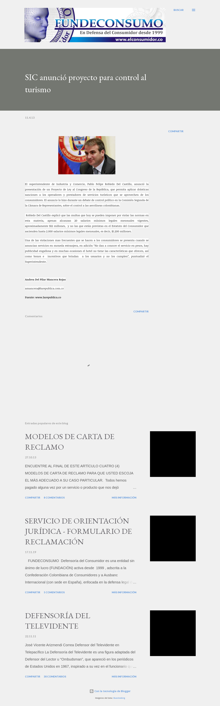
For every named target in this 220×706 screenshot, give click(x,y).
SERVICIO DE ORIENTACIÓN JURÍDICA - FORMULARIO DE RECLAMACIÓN (78, 531)
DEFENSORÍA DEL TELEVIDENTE (57, 620)
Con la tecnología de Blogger (110, 691)
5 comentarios (54, 592)
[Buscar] (179, 10)
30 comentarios (55, 676)
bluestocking (119, 698)
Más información (124, 497)
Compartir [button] (175, 131)
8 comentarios (54, 497)
